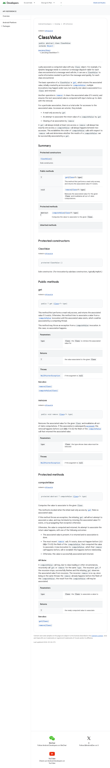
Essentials (28, 3)
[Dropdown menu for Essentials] (35, 2)
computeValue (79, 85)
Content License (97, 636)
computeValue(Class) (48, 391)
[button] (15, 26)
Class (71, 177)
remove (59, 95)
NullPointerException (50, 376)
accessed (90, 426)
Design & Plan (46, 3)
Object (50, 46)
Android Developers (45, 24)
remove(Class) (45, 386)
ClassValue (45, 159)
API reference (10, 11)
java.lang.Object (44, 50)
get (74, 82)
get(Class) (44, 621)
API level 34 (49, 31)
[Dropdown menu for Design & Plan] (55, 2)
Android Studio (99, 3)
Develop (57, 24)
